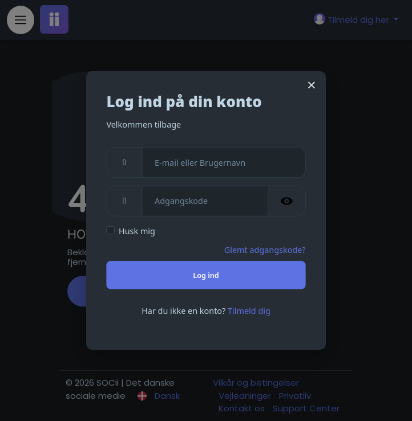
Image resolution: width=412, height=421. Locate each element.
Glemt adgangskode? (265, 249)
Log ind (206, 275)
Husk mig (137, 231)
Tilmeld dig (249, 310)
